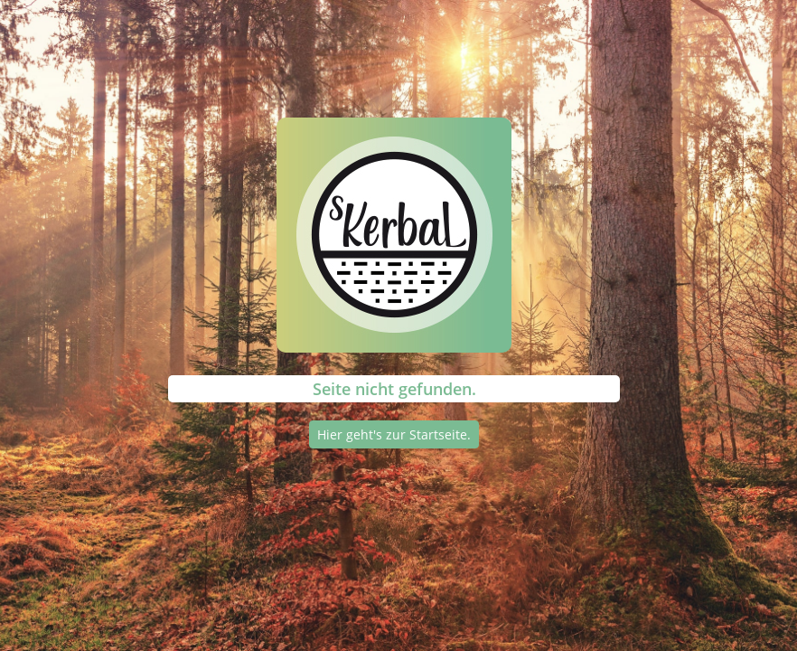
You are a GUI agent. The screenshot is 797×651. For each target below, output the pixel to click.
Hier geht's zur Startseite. (394, 434)
